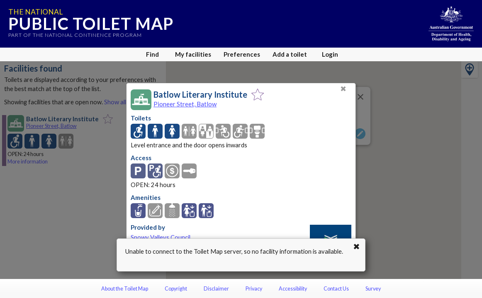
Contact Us (336, 289)
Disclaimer (216, 289)
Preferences (242, 54)
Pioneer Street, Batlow (185, 104)
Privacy (254, 289)
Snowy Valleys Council (160, 237)
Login (330, 54)
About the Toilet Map (124, 289)
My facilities (193, 54)
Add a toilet (290, 54)
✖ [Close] (343, 88)
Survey (373, 289)
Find (152, 54)
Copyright (176, 289)
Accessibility (293, 289)
